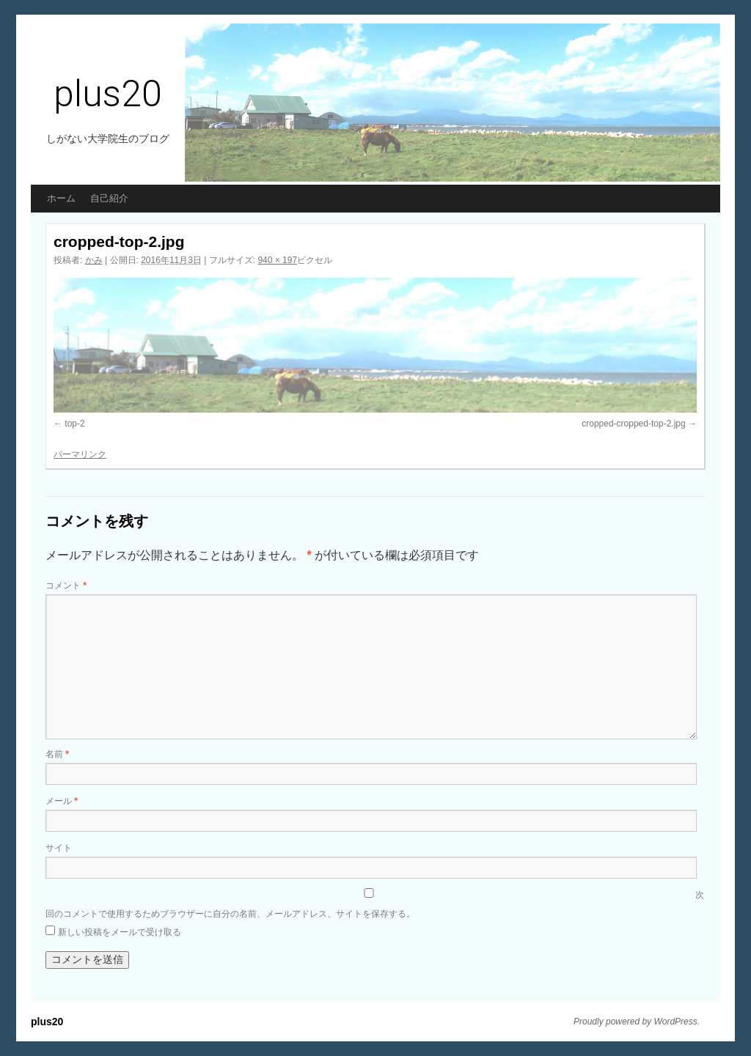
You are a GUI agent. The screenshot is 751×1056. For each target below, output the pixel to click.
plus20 (108, 94)
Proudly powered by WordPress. (637, 1021)
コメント (66, 585)
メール (61, 801)
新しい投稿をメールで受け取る (119, 932)
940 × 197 (277, 260)
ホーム (61, 198)
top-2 (74, 423)
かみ (94, 260)
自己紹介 (109, 198)
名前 (57, 754)
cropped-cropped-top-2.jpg (633, 423)
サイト (58, 848)
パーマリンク (80, 454)
